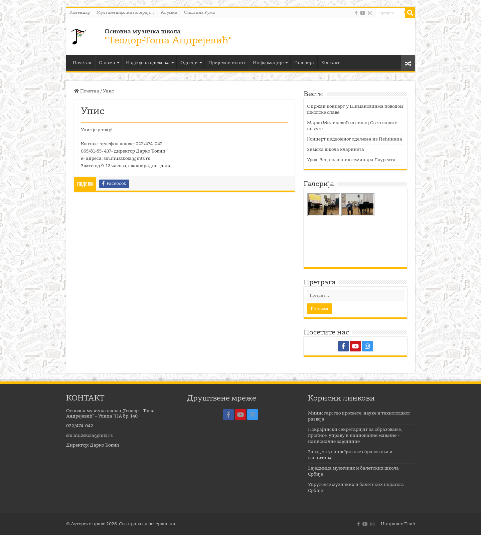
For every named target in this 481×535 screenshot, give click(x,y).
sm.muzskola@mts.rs (89, 436)
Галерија (304, 63)
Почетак (82, 63)
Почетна (86, 91)
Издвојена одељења (148, 63)
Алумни (169, 13)
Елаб (409, 524)
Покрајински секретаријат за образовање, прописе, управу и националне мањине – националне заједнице (355, 436)
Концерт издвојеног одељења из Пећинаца (354, 139)
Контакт (330, 63)
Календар (79, 13)
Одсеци (189, 63)
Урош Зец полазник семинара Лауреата (351, 160)
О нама (107, 63)
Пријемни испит (227, 63)
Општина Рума (199, 13)
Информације (268, 63)
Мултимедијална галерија (124, 13)
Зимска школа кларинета (335, 150)
